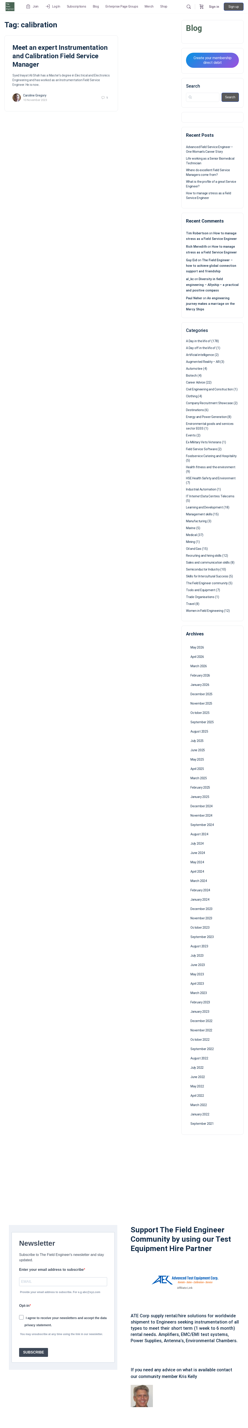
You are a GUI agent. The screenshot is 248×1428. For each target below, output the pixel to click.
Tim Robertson (197, 233)
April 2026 (197, 657)
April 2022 (197, 1095)
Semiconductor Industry (203, 569)
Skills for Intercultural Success (207, 576)
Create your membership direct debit (213, 60)
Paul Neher (194, 298)
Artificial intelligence (200, 355)
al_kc (190, 279)
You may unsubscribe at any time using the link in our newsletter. (61, 1334)
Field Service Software (201, 449)
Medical (191, 535)
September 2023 (202, 937)
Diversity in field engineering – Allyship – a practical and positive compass (212, 284)
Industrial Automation (201, 489)
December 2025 (201, 694)
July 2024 (197, 843)
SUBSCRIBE (33, 1352)
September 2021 (202, 1123)
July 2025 (197, 741)
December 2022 (201, 1021)
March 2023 (198, 993)
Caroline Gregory (34, 95)
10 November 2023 (35, 100)
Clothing (191, 396)
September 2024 (202, 825)
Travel (190, 604)
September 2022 (202, 1049)
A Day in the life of (198, 341)
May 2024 (197, 862)
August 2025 (199, 731)
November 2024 (201, 815)
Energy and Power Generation (206, 417)
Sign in (214, 6)
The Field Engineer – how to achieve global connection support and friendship (211, 265)
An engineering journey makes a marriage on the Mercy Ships (210, 303)
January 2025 (199, 797)
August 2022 (199, 1058)
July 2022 (197, 1067)
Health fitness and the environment (210, 467)
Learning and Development (204, 507)
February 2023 (200, 1002)
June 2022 (197, 1077)
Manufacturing (196, 521)
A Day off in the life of (201, 348)
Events (191, 435)
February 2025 (200, 787)
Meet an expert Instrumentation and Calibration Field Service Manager (60, 56)
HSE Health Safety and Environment (211, 478)
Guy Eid (191, 260)
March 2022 (198, 1105)
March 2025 (198, 778)
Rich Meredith (196, 246)
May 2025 (197, 759)
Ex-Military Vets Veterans (203, 442)
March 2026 (198, 666)
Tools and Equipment (200, 590)
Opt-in (24, 1305)
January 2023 (199, 1011)
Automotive (194, 368)
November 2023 (201, 918)
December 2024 (201, 806)
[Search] (188, 6)
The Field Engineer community (207, 583)
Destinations (195, 410)
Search (193, 86)
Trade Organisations (200, 597)
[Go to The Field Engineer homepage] (10, 6)
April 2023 (197, 983)
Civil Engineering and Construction (209, 389)
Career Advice (195, 382)
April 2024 (197, 871)
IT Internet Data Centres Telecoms (210, 496)
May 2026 (197, 647)
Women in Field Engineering (204, 611)
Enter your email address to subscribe (51, 1269)
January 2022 (199, 1114)
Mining (190, 542)
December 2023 (201, 909)
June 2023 (197, 965)
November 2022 (201, 1030)
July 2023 (197, 955)
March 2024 (198, 881)
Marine (191, 528)
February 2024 (200, 890)
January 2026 (199, 685)
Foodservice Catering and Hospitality (211, 456)
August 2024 (199, 834)
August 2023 (199, 946)
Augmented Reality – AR (203, 362)
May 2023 (197, 974)
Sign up (233, 6)
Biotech (191, 375)
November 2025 (201, 703)
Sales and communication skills (208, 562)
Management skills (199, 514)
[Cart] (201, 6)
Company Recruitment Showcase (209, 403)
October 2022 (199, 1039)
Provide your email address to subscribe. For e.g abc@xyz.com (60, 1292)
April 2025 (197, 769)
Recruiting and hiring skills (204, 555)
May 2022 (197, 1086)
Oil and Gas (193, 548)
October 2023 (199, 927)
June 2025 (197, 750)
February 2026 (200, 675)
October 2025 (199, 713)
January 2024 (199, 899)
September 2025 (202, 722)
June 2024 (197, 853)
